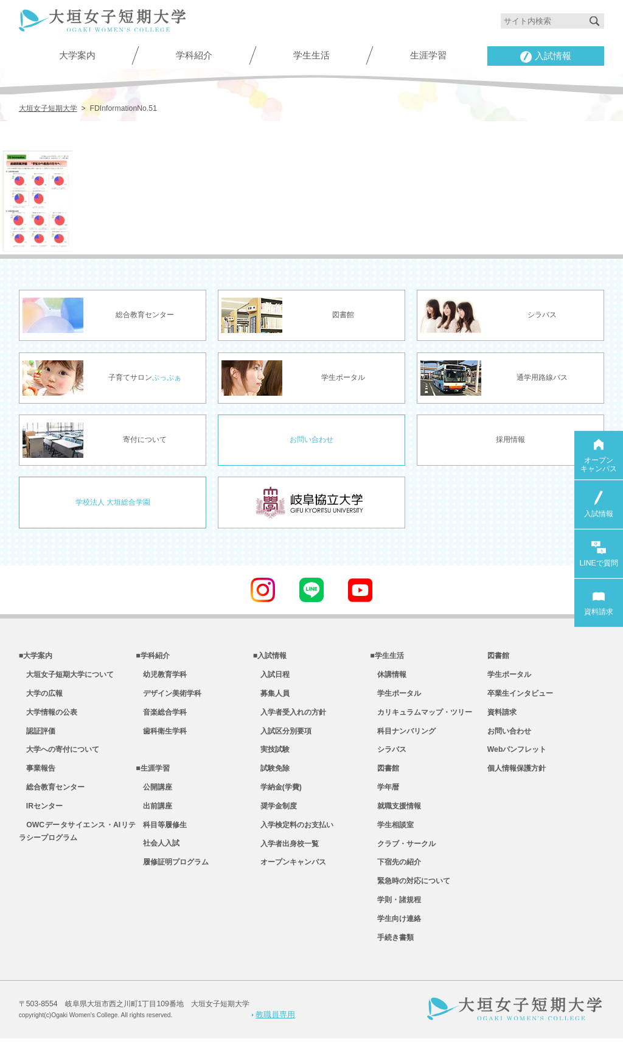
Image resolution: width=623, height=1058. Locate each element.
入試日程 (271, 676)
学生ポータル (395, 696)
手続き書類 (392, 957)
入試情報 (545, 57)
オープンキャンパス (289, 877)
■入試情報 (270, 657)
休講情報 (388, 676)
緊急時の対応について (410, 897)
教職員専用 (273, 1033)
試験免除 (271, 776)
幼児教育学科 (161, 676)
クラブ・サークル (403, 857)
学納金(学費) (277, 797)
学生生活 (311, 55)
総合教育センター (52, 797)
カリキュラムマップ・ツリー (421, 716)
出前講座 (154, 817)
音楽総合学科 (161, 716)
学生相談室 (392, 837)
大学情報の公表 (48, 716)
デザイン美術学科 (168, 696)
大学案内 (77, 55)
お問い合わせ (311, 439)
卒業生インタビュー (520, 696)
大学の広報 (41, 696)
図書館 (384, 776)
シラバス (388, 756)
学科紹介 (194, 55)
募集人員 (271, 696)
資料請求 (502, 716)
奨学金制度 (275, 817)
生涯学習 (428, 55)
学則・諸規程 (395, 917)
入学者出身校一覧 (286, 857)
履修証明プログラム (172, 877)
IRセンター (41, 817)
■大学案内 (35, 657)
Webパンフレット (517, 756)
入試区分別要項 (282, 736)
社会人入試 (157, 857)
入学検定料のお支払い (293, 837)
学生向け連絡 (395, 937)
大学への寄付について (59, 756)
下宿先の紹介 (395, 877)
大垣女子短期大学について (66, 676)
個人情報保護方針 (516, 776)
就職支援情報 (395, 817)
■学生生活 (386, 657)
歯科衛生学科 (161, 736)
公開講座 (154, 797)
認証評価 (37, 736)
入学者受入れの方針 (289, 716)
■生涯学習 (152, 776)
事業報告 (37, 776)
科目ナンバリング (403, 736)
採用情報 (510, 439)
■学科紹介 (152, 657)
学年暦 (384, 797)
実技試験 (271, 756)
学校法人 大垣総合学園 (112, 501)
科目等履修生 (161, 837)
